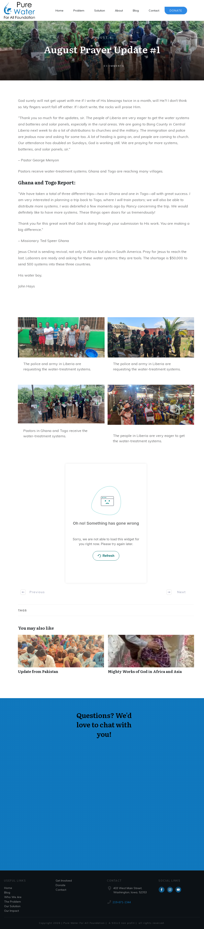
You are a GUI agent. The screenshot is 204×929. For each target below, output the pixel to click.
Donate (60, 885)
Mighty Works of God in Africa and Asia (151, 656)
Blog (7, 892)
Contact (61, 889)
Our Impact (11, 911)
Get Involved (64, 880)
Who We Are (12, 897)
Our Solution (12, 906)
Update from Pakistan (61, 656)
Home (8, 888)
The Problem (12, 901)
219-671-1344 (122, 902)
